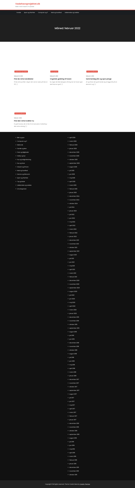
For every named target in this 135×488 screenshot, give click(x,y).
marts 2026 (73, 141)
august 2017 (73, 394)
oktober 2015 (73, 475)
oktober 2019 (73, 324)
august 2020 (73, 291)
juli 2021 (71, 258)
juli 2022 (71, 214)
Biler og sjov (20, 137)
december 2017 (74, 379)
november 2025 (74, 156)
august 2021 (73, 255)
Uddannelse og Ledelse (72, 12)
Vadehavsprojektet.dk (27, 3)
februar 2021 (73, 277)
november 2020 (74, 284)
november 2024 (74, 200)
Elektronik (20, 145)
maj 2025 (72, 178)
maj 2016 (72, 449)
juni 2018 (72, 361)
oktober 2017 (73, 387)
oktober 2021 (73, 247)
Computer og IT (43, 12)
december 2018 (74, 343)
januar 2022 (73, 236)
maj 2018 (72, 365)
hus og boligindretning (24, 159)
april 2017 (72, 409)
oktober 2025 (73, 159)
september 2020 (74, 288)
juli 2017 (71, 398)
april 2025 (72, 181)
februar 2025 (73, 189)
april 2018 (72, 368)
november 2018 (74, 346)
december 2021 (74, 240)
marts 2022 (72, 229)
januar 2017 (72, 420)
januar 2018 (72, 376)
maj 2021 (72, 266)
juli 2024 (71, 207)
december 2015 (74, 467)
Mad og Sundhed (56, 12)
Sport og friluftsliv (29, 12)
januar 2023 (73, 211)
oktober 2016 (73, 431)
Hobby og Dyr (21, 156)
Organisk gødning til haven (60, 79)
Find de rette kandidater (23, 79)
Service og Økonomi (92, 71)
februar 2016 (73, 460)
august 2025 (73, 167)
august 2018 (73, 354)
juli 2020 (71, 295)
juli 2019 (71, 335)
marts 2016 (72, 456)
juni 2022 (72, 218)
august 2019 (73, 332)
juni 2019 (72, 339)
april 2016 (72, 453)
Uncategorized (21, 189)
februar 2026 (73, 145)
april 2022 (72, 225)
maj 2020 (72, 302)
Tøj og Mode (21, 181)
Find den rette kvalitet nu (24, 121)
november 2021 (74, 244)
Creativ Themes (85, 484)
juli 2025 (71, 170)
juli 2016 (71, 442)
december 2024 (74, 196)
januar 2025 (73, 192)
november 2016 (74, 427)
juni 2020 (72, 299)
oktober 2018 (73, 350)
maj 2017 (72, 405)
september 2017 (74, 390)
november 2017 (74, 383)
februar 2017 (73, 416)
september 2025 (74, 163)
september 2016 (74, 434)
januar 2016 (72, 464)
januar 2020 (73, 313)
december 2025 (74, 152)
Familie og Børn (22, 148)
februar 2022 (73, 233)
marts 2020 (73, 310)
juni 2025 (72, 174)
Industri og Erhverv (23, 167)
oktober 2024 (73, 203)
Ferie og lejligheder (23, 152)
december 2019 (74, 317)
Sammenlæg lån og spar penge (98, 79)
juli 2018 (71, 357)
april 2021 (72, 269)
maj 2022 (72, 222)
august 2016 (73, 438)
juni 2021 (71, 262)
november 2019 (74, 321)
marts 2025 (72, 185)
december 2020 (74, 280)
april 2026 (72, 137)
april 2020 (72, 306)
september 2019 (74, 328)
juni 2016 (72, 445)
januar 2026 (73, 148)
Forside (19, 12)
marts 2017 (72, 412)
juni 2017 (72, 401)
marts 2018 (72, 372)
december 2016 (74, 423)
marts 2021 (72, 273)
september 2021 (74, 251)
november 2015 (74, 471)
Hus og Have (54, 71)
